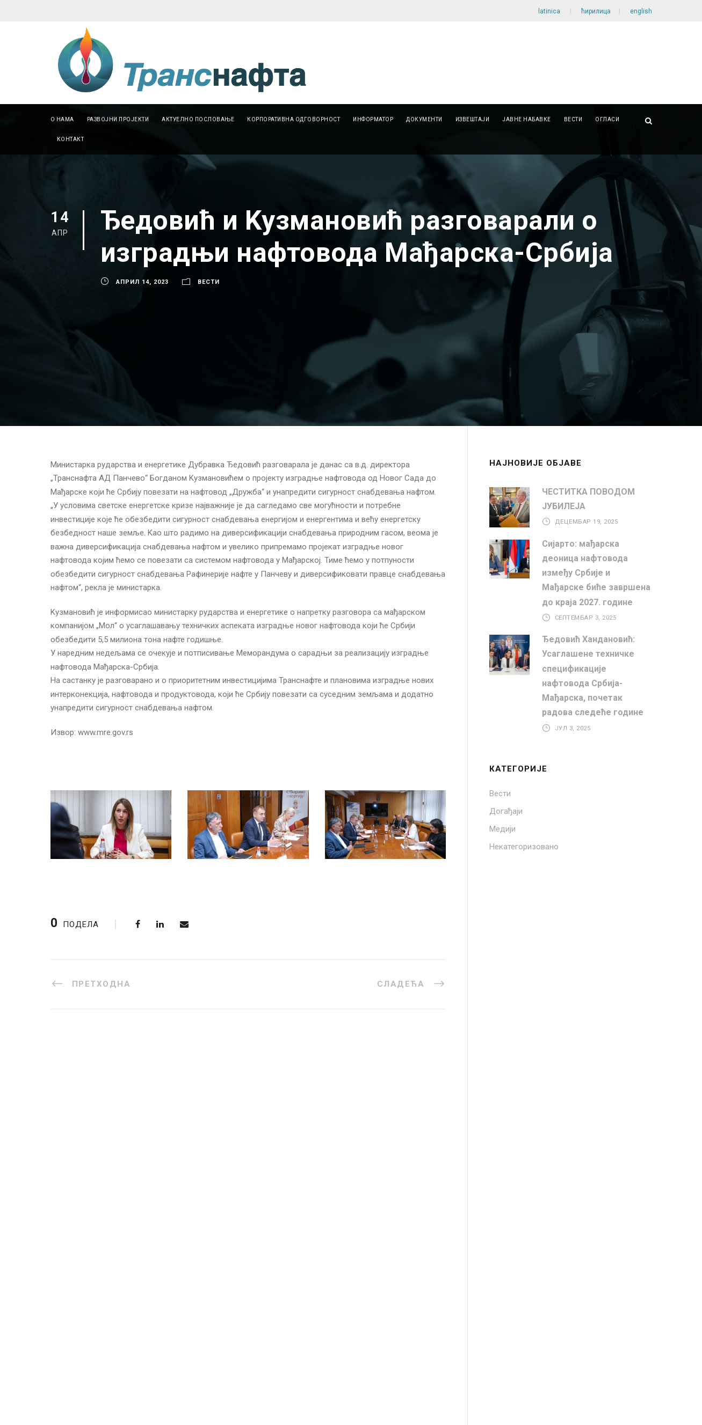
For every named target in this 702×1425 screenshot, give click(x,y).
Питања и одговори (405, 1155)
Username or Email (92, 1252)
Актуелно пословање (198, 119)
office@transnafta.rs (579, 1190)
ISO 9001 (74, 1120)
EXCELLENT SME (88, 1209)
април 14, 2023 (142, 281)
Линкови (384, 1138)
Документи (424, 119)
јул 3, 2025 (573, 727)
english (640, 11)
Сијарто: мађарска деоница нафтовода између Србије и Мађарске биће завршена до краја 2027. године (596, 573)
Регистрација (156, 1340)
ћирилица (596, 11)
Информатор (373, 119)
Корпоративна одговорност (293, 119)
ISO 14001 (77, 1138)
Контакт (70, 139)
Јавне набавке (526, 119)
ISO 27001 (77, 1155)
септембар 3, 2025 (586, 617)
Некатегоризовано (524, 846)
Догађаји (506, 811)
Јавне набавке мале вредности (271, 1138)
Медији (502, 829)
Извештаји (472, 119)
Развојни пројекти (118, 119)
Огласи (607, 119)
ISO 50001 (77, 1191)
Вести (573, 119)
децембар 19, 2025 (586, 521)
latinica (550, 11)
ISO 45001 (77, 1173)
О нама (62, 119)
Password (76, 1279)
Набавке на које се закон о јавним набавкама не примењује (272, 1160)
